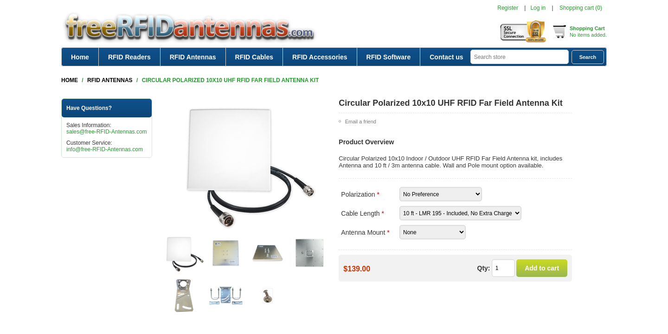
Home (80, 57)
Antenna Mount (364, 232)
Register (507, 8)
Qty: (483, 268)
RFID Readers (129, 57)
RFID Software (388, 57)
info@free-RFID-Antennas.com (104, 149)
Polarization (359, 194)
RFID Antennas (193, 57)
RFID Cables (254, 57)
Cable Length (361, 213)
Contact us (446, 57)
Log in (538, 8)
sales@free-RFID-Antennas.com (106, 131)
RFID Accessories (319, 57)
